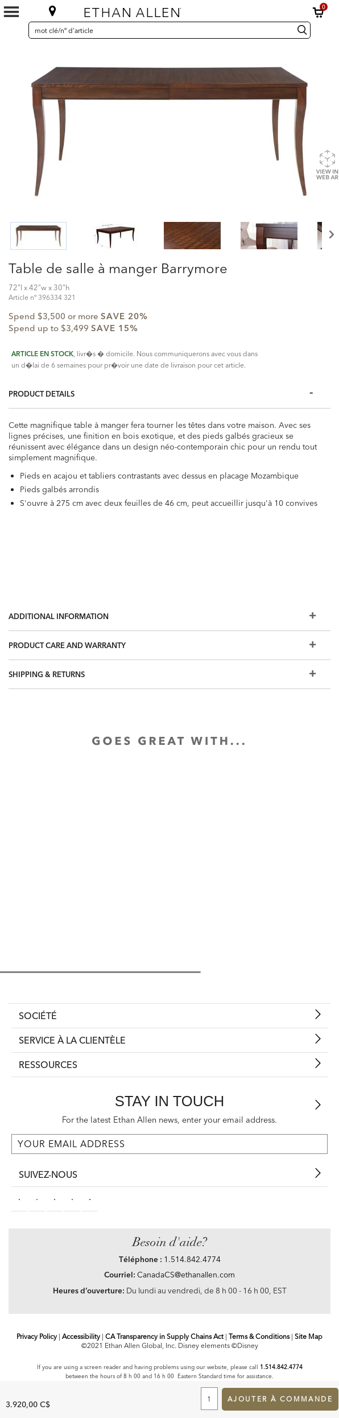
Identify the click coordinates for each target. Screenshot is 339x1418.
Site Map (309, 1336)
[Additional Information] (169, 616)
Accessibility (81, 1336)
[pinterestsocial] (37, 1199)
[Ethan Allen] (164, 10)
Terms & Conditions (259, 1336)
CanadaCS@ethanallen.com (186, 1274)
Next (330, 234)
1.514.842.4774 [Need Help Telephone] (192, 1259)
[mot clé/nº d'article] (159, 30)
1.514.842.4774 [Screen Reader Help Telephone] (281, 1367)
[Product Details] (169, 394)
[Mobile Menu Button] (11, 12)
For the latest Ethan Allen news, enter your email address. (169, 1120)
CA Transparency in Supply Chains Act (164, 1336)
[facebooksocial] (19, 1199)
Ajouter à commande (280, 1399)
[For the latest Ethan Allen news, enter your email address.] (169, 1144)
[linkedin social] (54, 1199)
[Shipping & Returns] (169, 674)
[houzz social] (89, 1199)
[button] (318, 12)
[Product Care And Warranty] (169, 645)
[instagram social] (72, 1199)
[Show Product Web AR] (327, 164)
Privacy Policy (36, 1336)
